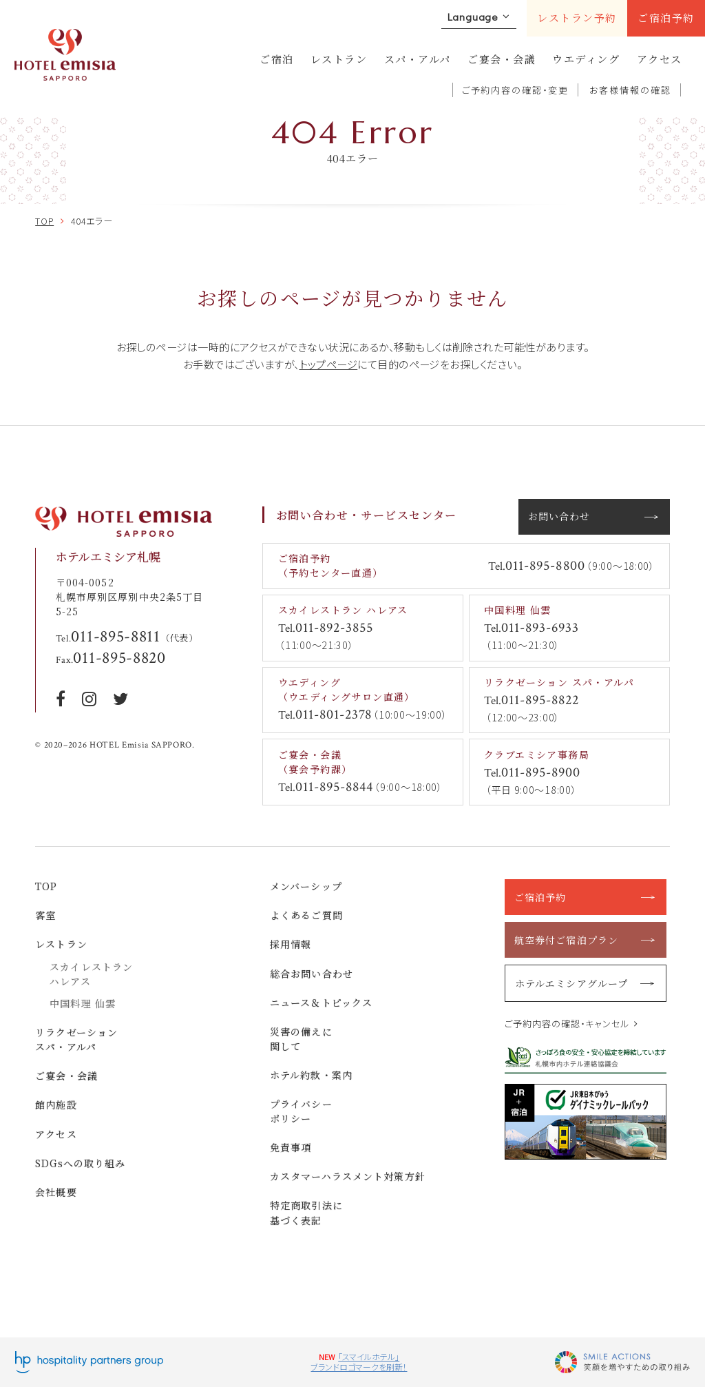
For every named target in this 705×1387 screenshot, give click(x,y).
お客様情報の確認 (630, 89)
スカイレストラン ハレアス (91, 974)
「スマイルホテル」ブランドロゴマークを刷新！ (359, 1361)
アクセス (659, 59)
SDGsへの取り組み (80, 1163)
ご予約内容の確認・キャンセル (567, 1023)
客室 (45, 915)
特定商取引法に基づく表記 (306, 1212)
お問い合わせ (559, 516)
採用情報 (291, 944)
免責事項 (291, 1147)
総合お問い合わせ (311, 973)
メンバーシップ (306, 886)
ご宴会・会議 (501, 59)
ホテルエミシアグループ (571, 983)
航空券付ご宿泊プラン (566, 940)
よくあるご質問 (306, 915)
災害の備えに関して (301, 1039)
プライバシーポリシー (301, 1111)
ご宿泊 (277, 59)
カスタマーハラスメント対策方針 (347, 1176)
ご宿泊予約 (666, 17)
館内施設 (56, 1104)
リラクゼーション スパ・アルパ (76, 1039)
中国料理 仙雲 (83, 1003)
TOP (46, 886)
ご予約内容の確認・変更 (515, 89)
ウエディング (586, 59)
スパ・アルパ (417, 59)
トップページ (328, 363)
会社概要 (56, 1192)
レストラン (339, 59)
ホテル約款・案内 (311, 1075)
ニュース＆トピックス (321, 1002)
